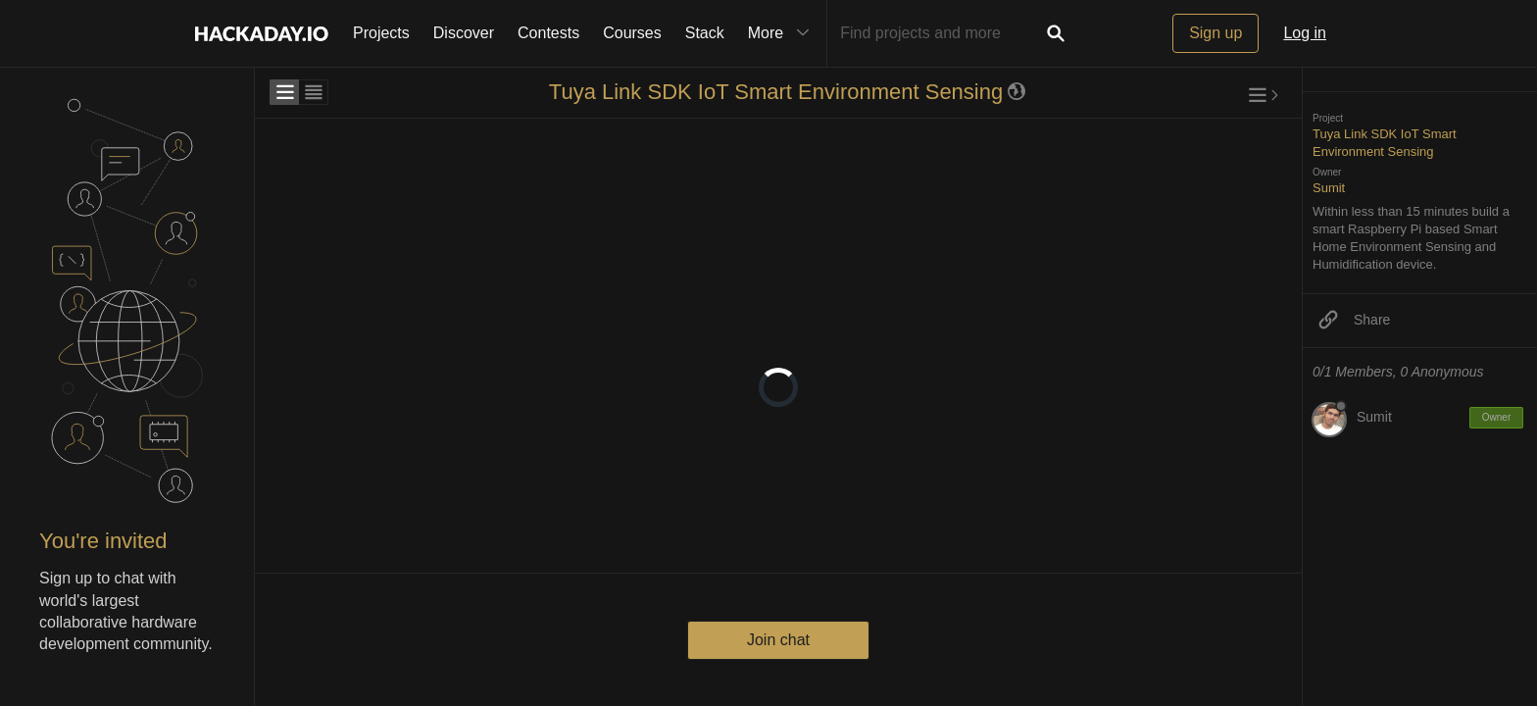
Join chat (778, 639)
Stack (704, 33)
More (783, 33)
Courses (632, 33)
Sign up (1215, 33)
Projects (381, 33)
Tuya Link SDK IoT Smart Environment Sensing (776, 91)
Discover (463, 33)
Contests (548, 33)
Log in (1304, 33)
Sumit (1329, 187)
